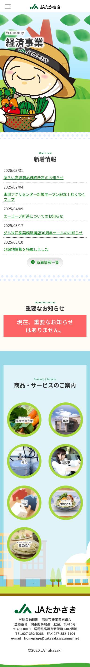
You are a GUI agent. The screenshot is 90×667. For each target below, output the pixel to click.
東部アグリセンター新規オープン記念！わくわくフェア (45, 196)
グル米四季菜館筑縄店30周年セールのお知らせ (43, 232)
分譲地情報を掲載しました (26, 249)
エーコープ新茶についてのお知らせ (33, 216)
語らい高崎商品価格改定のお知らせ (34, 177)
